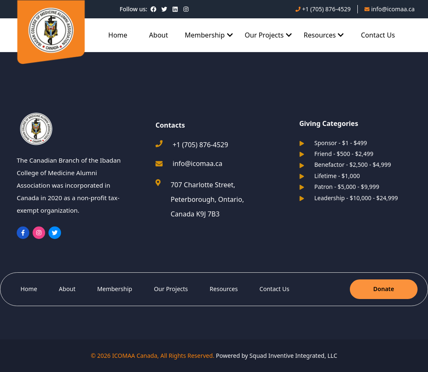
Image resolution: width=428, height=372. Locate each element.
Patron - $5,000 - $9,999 (339, 187)
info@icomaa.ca (197, 163)
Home (117, 35)
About (158, 35)
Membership (114, 289)
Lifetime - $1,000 (329, 176)
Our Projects (171, 289)
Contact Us (378, 35)
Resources (224, 289)
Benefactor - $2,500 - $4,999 (345, 164)
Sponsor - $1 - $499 (333, 143)
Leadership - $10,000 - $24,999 (348, 198)
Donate (383, 289)
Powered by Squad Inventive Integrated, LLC (276, 355)
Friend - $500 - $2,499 (336, 154)
